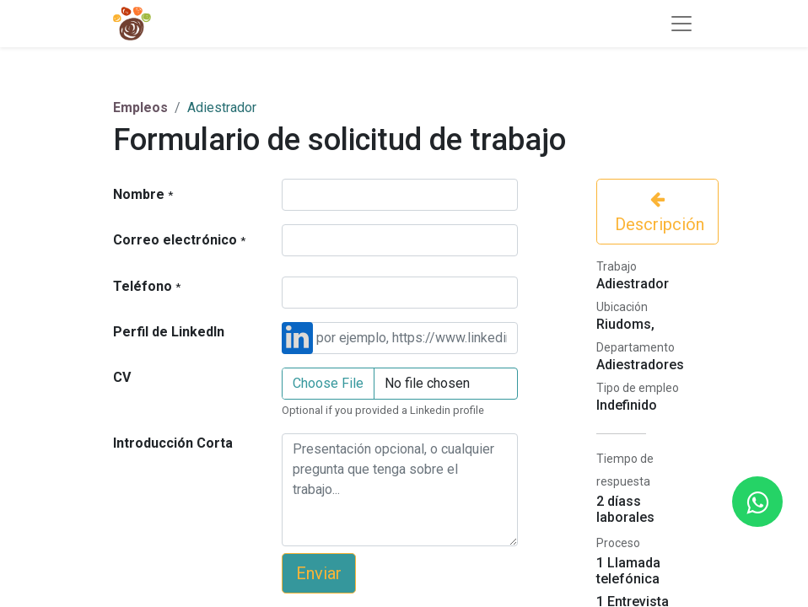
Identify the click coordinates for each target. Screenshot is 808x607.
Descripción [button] (657, 212)
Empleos (140, 107)
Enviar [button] (319, 573)
